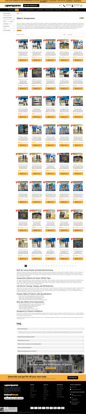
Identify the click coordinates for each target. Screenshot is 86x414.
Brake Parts (22, 9)
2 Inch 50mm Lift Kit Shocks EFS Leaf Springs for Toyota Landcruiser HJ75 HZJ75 (78, 167)
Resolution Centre (33, 390)
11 (48, 265)
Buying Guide (46, 390)
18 (67, 265)
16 (62, 265)
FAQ (31, 392)
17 (64, 265)
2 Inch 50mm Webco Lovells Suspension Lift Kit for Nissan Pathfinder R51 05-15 (78, 195)
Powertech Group (30, 412)
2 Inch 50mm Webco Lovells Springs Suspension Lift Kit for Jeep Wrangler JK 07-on (37, 195)
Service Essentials (39, 9)
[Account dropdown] (76, 6)
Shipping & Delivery (60, 388)
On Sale (17, 9)
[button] (11, 10)
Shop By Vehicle (33, 394)
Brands (64, 9)
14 (56, 265)
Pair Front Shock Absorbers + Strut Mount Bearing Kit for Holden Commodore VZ (23, 110)
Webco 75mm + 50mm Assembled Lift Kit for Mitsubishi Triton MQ (31, 297)
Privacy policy (59, 394)
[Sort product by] (75, 35)
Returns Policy (59, 390)
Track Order (32, 388)
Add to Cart (23, 60)
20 (72, 265)
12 (51, 265)
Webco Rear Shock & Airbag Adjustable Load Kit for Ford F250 (31, 295)
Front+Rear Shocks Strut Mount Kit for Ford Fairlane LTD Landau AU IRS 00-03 (78, 82)
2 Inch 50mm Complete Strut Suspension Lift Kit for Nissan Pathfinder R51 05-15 (50, 139)
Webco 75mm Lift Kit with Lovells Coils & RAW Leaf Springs (30, 298)
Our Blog (45, 388)
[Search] (60, 5)
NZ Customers (46, 394)
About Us (45, 386)
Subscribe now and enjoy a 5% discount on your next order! (43, 1)
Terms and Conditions (60, 396)
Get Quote (32, 396)
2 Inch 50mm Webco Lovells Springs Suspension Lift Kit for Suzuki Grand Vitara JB (50, 195)
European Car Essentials (49, 9)
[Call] (67, 6)
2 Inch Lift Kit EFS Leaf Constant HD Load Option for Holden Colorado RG (23, 224)
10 (46, 265)
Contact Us (45, 392)
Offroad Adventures (58, 9)
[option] (43, 1)
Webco (21, 13)
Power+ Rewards (60, 386)
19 (70, 265)
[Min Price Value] (5, 21)
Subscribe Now (73, 377)
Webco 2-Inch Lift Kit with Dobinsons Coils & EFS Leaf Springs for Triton (33, 299)
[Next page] (75, 266)
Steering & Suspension (30, 9)
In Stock (8, 28)
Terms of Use (59, 392)
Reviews (76, 9)
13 (54, 265)
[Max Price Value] (12, 21)
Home (18, 13)
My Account (32, 386)
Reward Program (70, 9)
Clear (10, 23)
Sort (64, 34)
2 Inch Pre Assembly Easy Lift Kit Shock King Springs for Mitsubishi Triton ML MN (23, 252)
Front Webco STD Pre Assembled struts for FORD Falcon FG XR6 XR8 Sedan (78, 54)
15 (59, 265)
